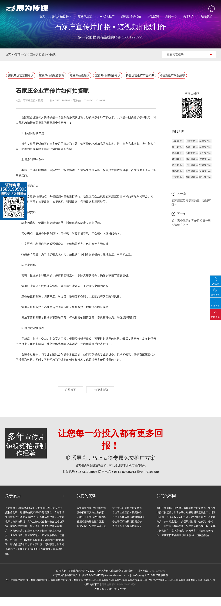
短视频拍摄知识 (79, 75)
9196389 (152, 472)
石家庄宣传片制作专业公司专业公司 (192, 147)
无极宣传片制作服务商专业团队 (178, 141)
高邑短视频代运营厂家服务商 (178, 170)
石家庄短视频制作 (101, 579)
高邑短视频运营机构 (192, 170)
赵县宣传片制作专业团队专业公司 (178, 153)
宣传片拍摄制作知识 (43, 54)
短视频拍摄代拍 (131, 16)
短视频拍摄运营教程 (51, 75)
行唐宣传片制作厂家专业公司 (192, 153)
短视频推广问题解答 (172, 75)
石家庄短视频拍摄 (38, 579)
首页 (42, 16)
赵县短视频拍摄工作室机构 (178, 164)
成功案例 (153, 16)
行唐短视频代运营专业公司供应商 (205, 164)
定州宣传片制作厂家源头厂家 (192, 141)
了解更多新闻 (100, 389)
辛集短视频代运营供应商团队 (205, 147)
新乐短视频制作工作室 (205, 176)
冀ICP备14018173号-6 (124, 584)
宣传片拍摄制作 (61, 16)
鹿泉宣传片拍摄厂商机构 (205, 159)
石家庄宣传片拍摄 (33, 100)
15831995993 (87, 472)
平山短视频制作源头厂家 (192, 164)
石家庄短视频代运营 (149, 579)
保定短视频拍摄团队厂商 (192, 159)
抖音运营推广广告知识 (140, 75)
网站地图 (106, 584)
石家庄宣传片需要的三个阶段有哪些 (191, 202)
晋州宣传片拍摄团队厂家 (178, 159)
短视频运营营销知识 (20, 75)
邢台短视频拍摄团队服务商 (178, 147)
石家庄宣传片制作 (81, 579)
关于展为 (189, 16)
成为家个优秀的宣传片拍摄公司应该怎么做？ (191, 222)
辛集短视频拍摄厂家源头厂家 (205, 141)
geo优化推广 (107, 16)
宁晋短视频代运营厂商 (178, 176)
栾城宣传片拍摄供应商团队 (205, 170)
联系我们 (206, 16)
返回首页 (70, 389)
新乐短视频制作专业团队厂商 (192, 176)
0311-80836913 (125, 472)
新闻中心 (171, 16)
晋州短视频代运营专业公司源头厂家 (205, 153)
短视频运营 (85, 16)
